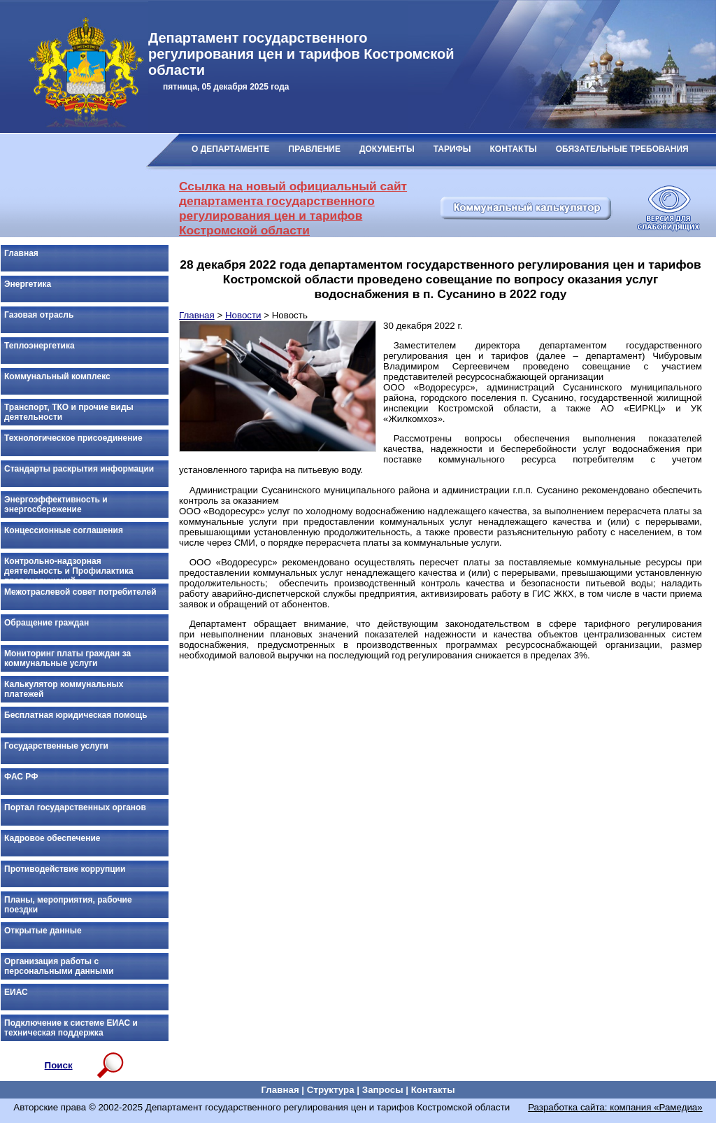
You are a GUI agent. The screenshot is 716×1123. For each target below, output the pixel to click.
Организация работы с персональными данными (59, 966)
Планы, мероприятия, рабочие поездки (68, 904)
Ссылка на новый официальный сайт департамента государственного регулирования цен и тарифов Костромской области (293, 208)
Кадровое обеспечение (52, 838)
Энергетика (27, 284)
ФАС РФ (21, 777)
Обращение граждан (46, 623)
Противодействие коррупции (64, 869)
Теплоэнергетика (39, 346)
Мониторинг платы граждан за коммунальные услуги (67, 658)
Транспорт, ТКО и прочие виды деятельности (69, 412)
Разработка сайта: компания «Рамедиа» (615, 1107)
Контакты (433, 1090)
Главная (21, 253)
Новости (243, 315)
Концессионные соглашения (63, 530)
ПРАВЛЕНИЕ (315, 149)
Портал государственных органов (75, 807)
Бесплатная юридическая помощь (76, 715)
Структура (331, 1090)
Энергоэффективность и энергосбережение (56, 504)
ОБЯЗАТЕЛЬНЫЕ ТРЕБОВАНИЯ (622, 149)
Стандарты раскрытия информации (79, 469)
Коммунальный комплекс (57, 376)
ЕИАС (16, 992)
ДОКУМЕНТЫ (387, 149)
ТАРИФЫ (452, 149)
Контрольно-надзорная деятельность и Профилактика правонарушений (69, 568)
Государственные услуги (56, 746)
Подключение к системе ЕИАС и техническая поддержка (71, 1028)
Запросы (382, 1090)
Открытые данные (43, 930)
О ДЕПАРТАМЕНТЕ (231, 149)
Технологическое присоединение (73, 438)
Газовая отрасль (38, 315)
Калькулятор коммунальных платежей (63, 689)
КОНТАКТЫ (513, 149)
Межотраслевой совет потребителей (80, 592)
